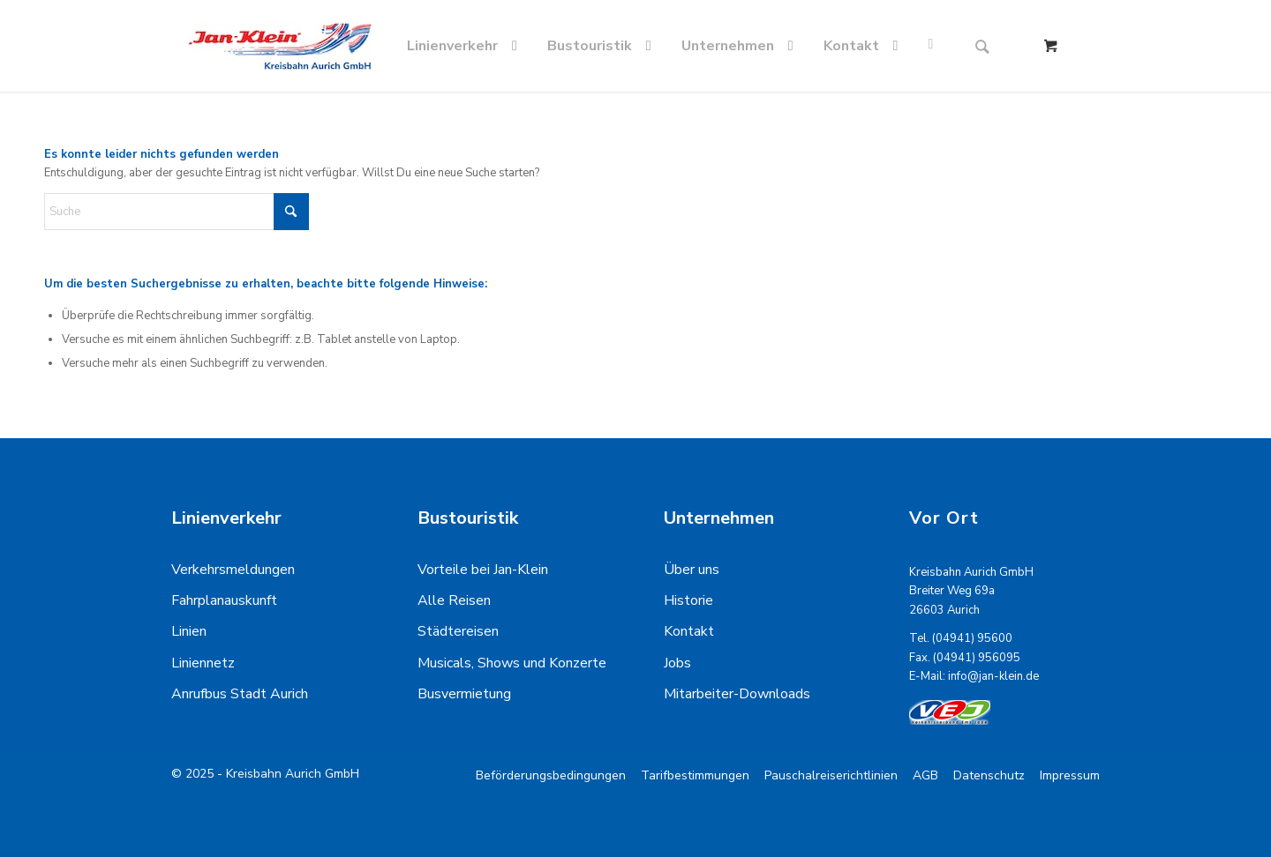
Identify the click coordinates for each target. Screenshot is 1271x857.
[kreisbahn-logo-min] (279, 46)
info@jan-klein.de (993, 676)
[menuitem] (465, 46)
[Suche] (982, 46)
